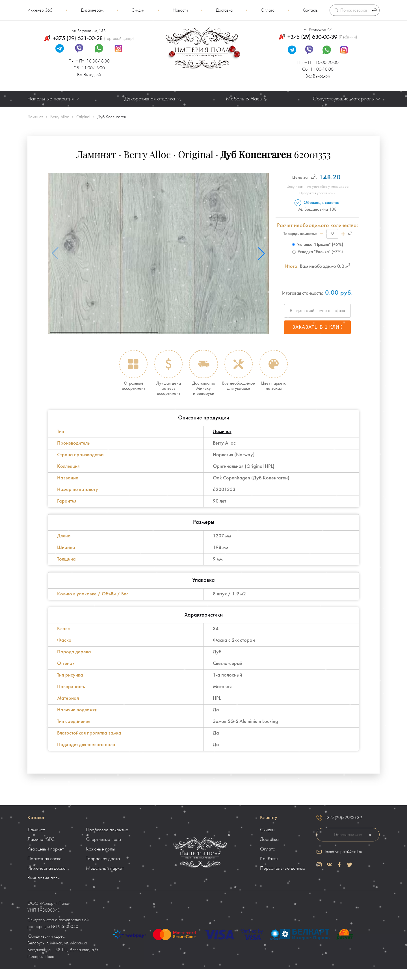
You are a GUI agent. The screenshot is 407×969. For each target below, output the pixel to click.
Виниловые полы (43, 878)
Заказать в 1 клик (317, 327)
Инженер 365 (40, 10)
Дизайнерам (92, 10)
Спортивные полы (103, 839)
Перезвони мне (348, 834)
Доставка (224, 10)
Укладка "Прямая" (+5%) (317, 244)
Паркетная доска (44, 859)
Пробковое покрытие (107, 830)
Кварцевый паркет (45, 849)
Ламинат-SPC (41, 839)
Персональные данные (282, 868)
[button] (261, 253)
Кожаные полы (100, 849)
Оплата (267, 10)
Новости (180, 10)
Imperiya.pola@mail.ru (343, 851)
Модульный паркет (105, 868)
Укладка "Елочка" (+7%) (317, 252)
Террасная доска (103, 859)
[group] (158, 253)
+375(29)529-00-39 (343, 817)
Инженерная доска (46, 868)
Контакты (310, 10)
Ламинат (222, 431)
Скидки (137, 10)
